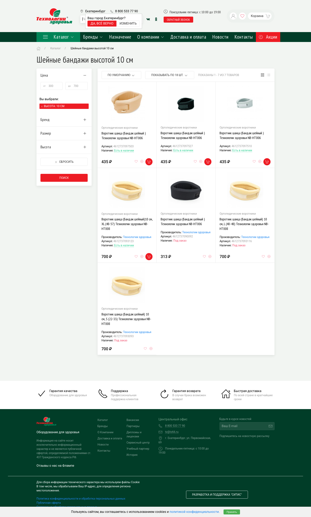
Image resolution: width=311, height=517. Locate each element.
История (132, 454)
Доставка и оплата (188, 37)
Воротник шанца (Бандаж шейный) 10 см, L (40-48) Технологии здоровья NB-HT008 (244, 224)
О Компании (105, 432)
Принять (232, 511)
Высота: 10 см (54, 106)
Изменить (128, 23)
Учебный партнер (138, 448)
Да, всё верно (102, 23)
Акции (268, 37)
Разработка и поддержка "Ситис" (217, 494)
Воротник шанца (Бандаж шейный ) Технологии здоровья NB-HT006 (124, 135)
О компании (150, 37)
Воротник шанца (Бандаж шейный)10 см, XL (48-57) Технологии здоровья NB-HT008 (127, 224)
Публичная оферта (48, 502)
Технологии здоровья (137, 237)
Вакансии (133, 420)
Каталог (58, 37)
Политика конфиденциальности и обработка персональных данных (80, 498)
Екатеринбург (95, 11)
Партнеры (133, 426)
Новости (220, 37)
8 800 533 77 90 (126, 11)
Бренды (93, 37)
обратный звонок (178, 20)
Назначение (120, 37)
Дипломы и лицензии (134, 434)
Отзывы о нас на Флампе (55, 465)
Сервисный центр (138, 442)
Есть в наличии (124, 150)
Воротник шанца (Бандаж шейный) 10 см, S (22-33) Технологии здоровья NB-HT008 (126, 319)
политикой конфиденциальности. (195, 512)
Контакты (243, 37)
